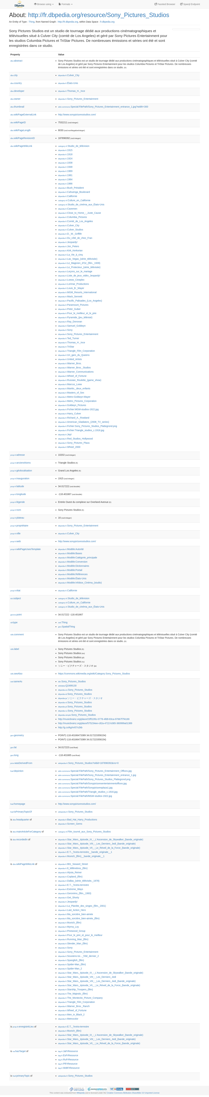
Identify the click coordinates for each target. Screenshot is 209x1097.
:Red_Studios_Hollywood (75, 438)
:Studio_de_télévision (73, 146)
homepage (17, 804)
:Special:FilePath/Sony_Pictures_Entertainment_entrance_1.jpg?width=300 (103, 106)
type (14, 622)
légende (17, 502)
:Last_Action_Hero (72, 910)
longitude (18, 494)
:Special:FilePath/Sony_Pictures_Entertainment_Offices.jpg (95, 771)
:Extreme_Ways (70, 889)
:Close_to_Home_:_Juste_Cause (79, 213)
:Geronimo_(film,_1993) (74, 893)
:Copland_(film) (70, 876)
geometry (17, 735)
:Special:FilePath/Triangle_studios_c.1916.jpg (87, 791)
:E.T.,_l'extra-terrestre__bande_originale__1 (85, 852)
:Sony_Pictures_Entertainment (78, 98)
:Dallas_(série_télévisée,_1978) (78, 880)
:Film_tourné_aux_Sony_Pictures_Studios (84, 831)
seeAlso (16, 673)
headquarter (21, 819)
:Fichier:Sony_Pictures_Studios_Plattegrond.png (87, 426)
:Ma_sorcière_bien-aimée (75, 914)
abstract (16, 60)
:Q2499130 (67, 685)
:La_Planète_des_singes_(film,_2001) (82, 906)
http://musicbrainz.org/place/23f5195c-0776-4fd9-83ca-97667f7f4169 (93, 719)
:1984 (65, 179)
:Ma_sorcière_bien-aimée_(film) (78, 918)
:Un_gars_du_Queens (73, 355)
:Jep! (65, 434)
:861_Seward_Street (73, 864)
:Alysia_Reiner (70, 872)
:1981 (65, 175)
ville (15, 533)
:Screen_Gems (70, 823)
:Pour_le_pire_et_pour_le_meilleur (80, 935)
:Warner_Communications (76, 371)
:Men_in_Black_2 (71, 1014)
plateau (17, 517)
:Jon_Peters (68, 246)
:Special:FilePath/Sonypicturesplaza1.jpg (85, 787)
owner (15, 98)
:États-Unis (68, 83)
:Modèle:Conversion (72, 561)
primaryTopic (21, 1075)
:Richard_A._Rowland (73, 417)
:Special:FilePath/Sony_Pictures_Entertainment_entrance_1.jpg (97, 775)
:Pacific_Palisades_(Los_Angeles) (80, 300)
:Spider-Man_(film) (72, 964)
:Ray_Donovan (70, 321)
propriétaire (19, 525)
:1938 (65, 162)
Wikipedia (81, 1093)
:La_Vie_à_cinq (70, 254)
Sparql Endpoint (190, 4)
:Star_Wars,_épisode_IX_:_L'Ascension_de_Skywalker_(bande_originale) (100, 839)
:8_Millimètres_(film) (73, 868)
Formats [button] (66, 4)
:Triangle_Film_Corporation (76, 351)
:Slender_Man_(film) (73, 943)
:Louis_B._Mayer (71, 288)
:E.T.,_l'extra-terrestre (73, 885)
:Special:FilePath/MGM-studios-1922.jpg (85, 796)
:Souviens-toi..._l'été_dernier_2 (78, 956)
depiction (16, 771)
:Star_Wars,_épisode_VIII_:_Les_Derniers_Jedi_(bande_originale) (96, 843)
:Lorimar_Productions (73, 284)
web (15, 541)
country (16, 83)
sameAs (16, 681)
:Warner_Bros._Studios (74, 367)
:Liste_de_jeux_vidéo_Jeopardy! (79, 275)
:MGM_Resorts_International (77, 292)
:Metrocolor (68, 1018)
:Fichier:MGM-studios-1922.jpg (78, 409)
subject (15, 598)
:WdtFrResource (69, 1068)
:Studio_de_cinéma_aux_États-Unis (81, 204)
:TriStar (66, 346)
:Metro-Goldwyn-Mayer (74, 396)
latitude (17, 486)
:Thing (62, 622)
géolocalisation (21, 470)
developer (17, 91)
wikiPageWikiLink (21, 146)
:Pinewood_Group (71, 931)
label (14, 649)
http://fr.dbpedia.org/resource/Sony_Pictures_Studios (98, 15)
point (16, 614)
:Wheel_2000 (69, 447)
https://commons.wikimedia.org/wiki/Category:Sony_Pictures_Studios (94, 673)
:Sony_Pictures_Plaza (73, 442)
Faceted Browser (165, 4)
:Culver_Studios (70, 229)
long (14, 755)
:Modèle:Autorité (71, 549)
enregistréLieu (23, 1026)
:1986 (65, 183)
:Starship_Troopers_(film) (75, 989)
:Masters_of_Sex (71, 392)
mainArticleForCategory (27, 831)
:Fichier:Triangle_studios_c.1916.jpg (81, 430)
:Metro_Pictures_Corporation (77, 401)
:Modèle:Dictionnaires (73, 566)
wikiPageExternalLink (23, 114)
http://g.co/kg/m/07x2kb (70, 727)
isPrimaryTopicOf (21, 811)
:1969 (65, 171)
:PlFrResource (68, 1063)
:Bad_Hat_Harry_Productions (77, 819)
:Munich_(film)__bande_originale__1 (81, 856)
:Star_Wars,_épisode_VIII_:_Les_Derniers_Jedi (87, 977)
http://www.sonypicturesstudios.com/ (77, 114)
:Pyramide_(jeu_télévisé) (75, 317)
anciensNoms (20, 462)
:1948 (65, 167)
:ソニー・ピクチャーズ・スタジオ (80, 698)
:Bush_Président (71, 187)
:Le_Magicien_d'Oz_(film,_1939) (79, 263)
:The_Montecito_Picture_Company (80, 997)
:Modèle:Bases (70, 553)
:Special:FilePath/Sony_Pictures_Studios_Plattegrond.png (94, 779)
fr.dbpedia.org (107, 21)
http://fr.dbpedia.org (68, 21)
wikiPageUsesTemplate (25, 549)
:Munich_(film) (69, 922)
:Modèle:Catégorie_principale (77, 557)
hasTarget (19, 1051)
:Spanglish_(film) (71, 960)
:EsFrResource (68, 1055)
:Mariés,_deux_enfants (74, 388)
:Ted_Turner (68, 338)
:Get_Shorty (68, 897)
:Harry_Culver (69, 413)
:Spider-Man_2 (70, 968)
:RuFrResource (68, 1059)
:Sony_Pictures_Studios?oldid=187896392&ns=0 (88, 763)
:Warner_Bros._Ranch (74, 1006)
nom (15, 510)
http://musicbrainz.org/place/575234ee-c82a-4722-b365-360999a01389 (95, 723)
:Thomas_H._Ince (71, 91)
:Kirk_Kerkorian (70, 250)
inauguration (19, 478)
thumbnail (17, 106)
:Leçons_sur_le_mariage (75, 271)
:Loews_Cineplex (71, 279)
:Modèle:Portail (70, 570)
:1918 (65, 154)
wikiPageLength (20, 130)
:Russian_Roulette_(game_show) (79, 380)
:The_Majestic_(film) (73, 993)
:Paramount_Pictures (73, 305)
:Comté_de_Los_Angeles (75, 221)
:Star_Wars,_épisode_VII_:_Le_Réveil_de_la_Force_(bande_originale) (99, 847)
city (14, 75)
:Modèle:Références (73, 574)
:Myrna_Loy (68, 926)
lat (13, 747)
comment (17, 634)
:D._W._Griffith (70, 233)
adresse (17, 455)
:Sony (65, 330)
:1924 (65, 158)
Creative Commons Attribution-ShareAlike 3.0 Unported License (133, 1093)
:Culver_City (68, 75)
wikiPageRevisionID (22, 138)
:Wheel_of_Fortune (72, 376)
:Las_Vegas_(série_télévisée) (77, 259)
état (15, 590)
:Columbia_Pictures (72, 217)
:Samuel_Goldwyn (72, 325)
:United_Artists (70, 359)
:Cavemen (67, 208)
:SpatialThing (66, 626)
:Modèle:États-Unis (72, 578)
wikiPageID (18, 122)
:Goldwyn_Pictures (72, 405)
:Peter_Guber (69, 309)
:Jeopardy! (68, 242)
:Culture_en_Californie (74, 200)
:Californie (67, 196)
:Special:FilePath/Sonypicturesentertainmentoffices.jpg (92, 783)
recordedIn (20, 839)
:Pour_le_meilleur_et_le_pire (77, 313)
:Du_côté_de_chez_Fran (75, 238)
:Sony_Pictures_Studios (72, 681)
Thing (31, 21)
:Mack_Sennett (70, 296)
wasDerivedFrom (21, 763)
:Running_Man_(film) (73, 939)
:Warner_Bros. (70, 363)
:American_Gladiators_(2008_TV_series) (83, 422)
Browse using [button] (44, 4)
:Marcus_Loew (70, 384)
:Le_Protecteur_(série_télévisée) (79, 267)
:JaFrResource (68, 1051)
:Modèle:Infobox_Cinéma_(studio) (80, 582)
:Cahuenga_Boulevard (74, 192)
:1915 (65, 150)
